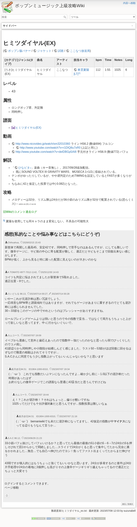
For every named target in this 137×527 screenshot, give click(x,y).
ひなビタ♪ (24, 167)
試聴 (61, 50)
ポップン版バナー (19, 50)
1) (79, 73)
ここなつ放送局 (80, 50)
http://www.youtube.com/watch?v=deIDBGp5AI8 (46, 151)
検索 (65, 17)
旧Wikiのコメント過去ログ (20, 211)
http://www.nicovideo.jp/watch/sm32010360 (43, 143)
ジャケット (44, 50)
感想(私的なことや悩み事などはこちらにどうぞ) (52, 234)
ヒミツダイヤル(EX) (28, 127)
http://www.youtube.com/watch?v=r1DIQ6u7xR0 (50, 147)
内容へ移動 (129, 3)
